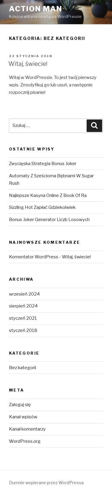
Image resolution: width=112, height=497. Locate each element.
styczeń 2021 (23, 318)
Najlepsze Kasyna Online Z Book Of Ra (48, 195)
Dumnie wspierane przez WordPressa (46, 482)
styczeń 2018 (23, 330)
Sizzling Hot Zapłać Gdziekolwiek (42, 207)
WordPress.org (25, 441)
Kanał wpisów (23, 417)
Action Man (35, 8)
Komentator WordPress (33, 257)
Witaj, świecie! (27, 63)
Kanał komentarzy (27, 429)
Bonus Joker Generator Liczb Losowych (49, 219)
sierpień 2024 (23, 306)
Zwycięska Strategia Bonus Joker (42, 163)
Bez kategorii (22, 367)
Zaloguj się (20, 404)
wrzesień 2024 (24, 294)
